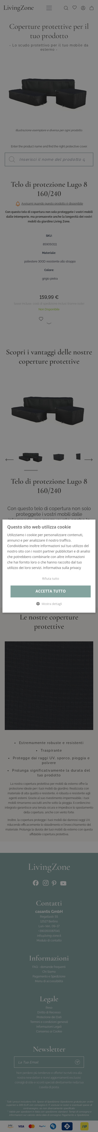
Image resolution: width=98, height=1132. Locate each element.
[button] (49, 604)
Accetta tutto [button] (50, 591)
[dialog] (48, 566)
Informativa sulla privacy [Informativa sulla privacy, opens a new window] (62, 568)
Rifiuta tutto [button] (50, 579)
